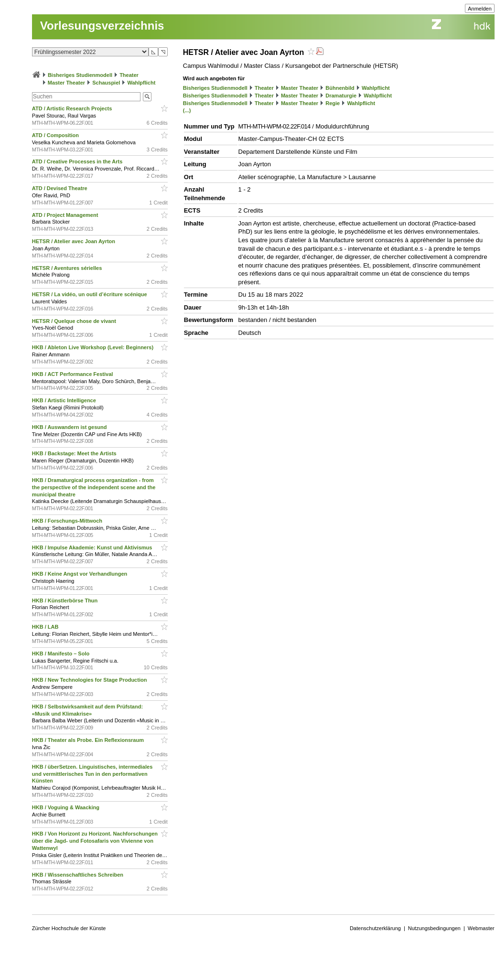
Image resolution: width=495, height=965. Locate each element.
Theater (129, 75)
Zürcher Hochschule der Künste (69, 928)
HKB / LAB (46, 627)
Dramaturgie (340, 95)
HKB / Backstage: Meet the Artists (75, 453)
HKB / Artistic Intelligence (64, 400)
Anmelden (480, 8)
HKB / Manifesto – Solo (61, 653)
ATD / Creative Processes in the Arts (78, 161)
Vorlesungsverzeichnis (102, 25)
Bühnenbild (340, 88)
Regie (332, 103)
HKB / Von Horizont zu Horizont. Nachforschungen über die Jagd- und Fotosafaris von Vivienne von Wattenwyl (95, 841)
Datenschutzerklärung (375, 928)
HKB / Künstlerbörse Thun (65, 600)
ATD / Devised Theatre (60, 188)
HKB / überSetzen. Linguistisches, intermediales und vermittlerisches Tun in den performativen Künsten (92, 774)
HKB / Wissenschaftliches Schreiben (78, 875)
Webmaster (481, 928)
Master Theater (66, 83)
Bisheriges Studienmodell (80, 75)
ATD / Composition (56, 135)
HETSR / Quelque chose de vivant (75, 321)
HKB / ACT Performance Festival (73, 374)
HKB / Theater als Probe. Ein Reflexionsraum (88, 740)
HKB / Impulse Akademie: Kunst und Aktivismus (93, 547)
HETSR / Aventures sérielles (68, 268)
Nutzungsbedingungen (434, 928)
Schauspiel (106, 83)
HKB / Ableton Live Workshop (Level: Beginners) (93, 347)
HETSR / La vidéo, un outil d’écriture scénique (90, 294)
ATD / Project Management (66, 215)
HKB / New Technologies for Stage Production (90, 680)
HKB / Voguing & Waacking (66, 807)
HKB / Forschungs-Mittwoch (68, 521)
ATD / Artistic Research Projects (73, 108)
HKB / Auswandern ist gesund (70, 427)
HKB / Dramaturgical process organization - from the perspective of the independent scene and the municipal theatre (94, 487)
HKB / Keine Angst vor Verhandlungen (80, 574)
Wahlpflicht (141, 83)
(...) (187, 110)
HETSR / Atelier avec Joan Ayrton (74, 241)
